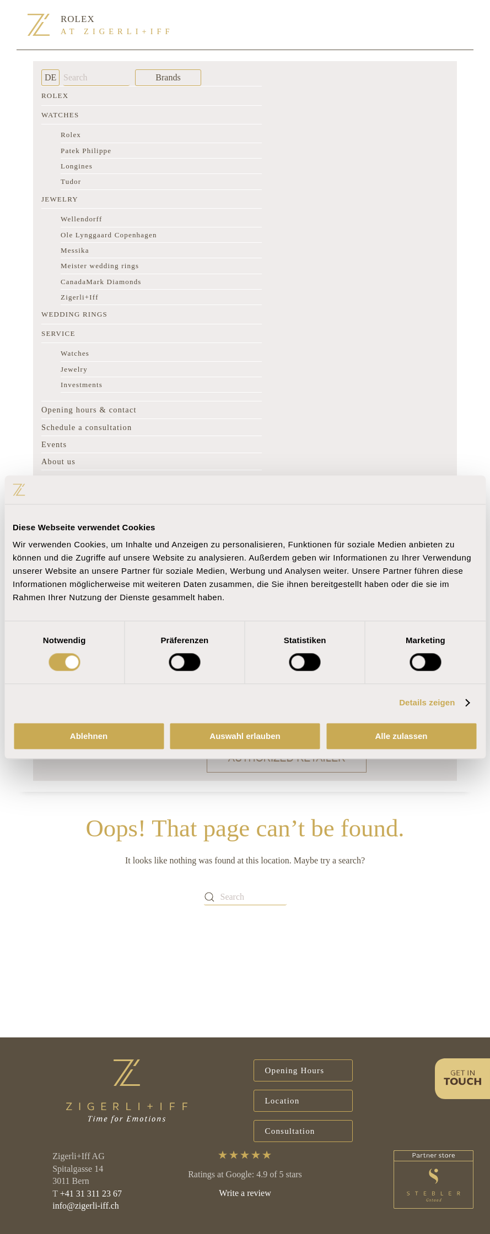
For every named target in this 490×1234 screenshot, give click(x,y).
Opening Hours (295, 1070)
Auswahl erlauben (244, 736)
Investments (82, 384)
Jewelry (59, 199)
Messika (75, 250)
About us (58, 461)
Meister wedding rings (100, 266)
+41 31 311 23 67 (91, 1193)
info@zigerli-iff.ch (85, 1205)
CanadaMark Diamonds (101, 282)
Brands (167, 77)
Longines (77, 166)
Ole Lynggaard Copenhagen (109, 235)
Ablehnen (88, 736)
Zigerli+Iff (80, 297)
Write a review (245, 1193)
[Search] (96, 77)
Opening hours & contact (89, 409)
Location (282, 1100)
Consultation (290, 1131)
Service (58, 333)
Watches (60, 115)
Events (54, 444)
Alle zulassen (401, 736)
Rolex (54, 95)
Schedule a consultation (86, 427)
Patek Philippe (86, 150)
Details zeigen (427, 703)
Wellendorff (81, 219)
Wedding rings (74, 314)
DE (50, 77)
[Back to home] (39, 25)
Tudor (71, 181)
